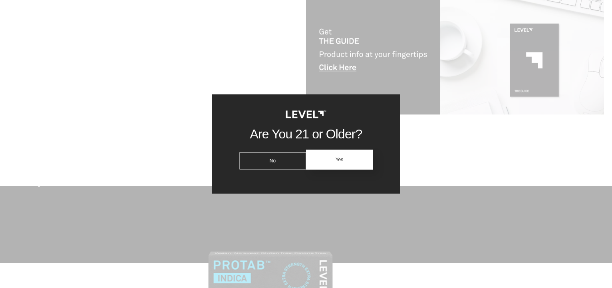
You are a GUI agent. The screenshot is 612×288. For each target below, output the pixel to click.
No (271, 159)
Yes (341, 159)
